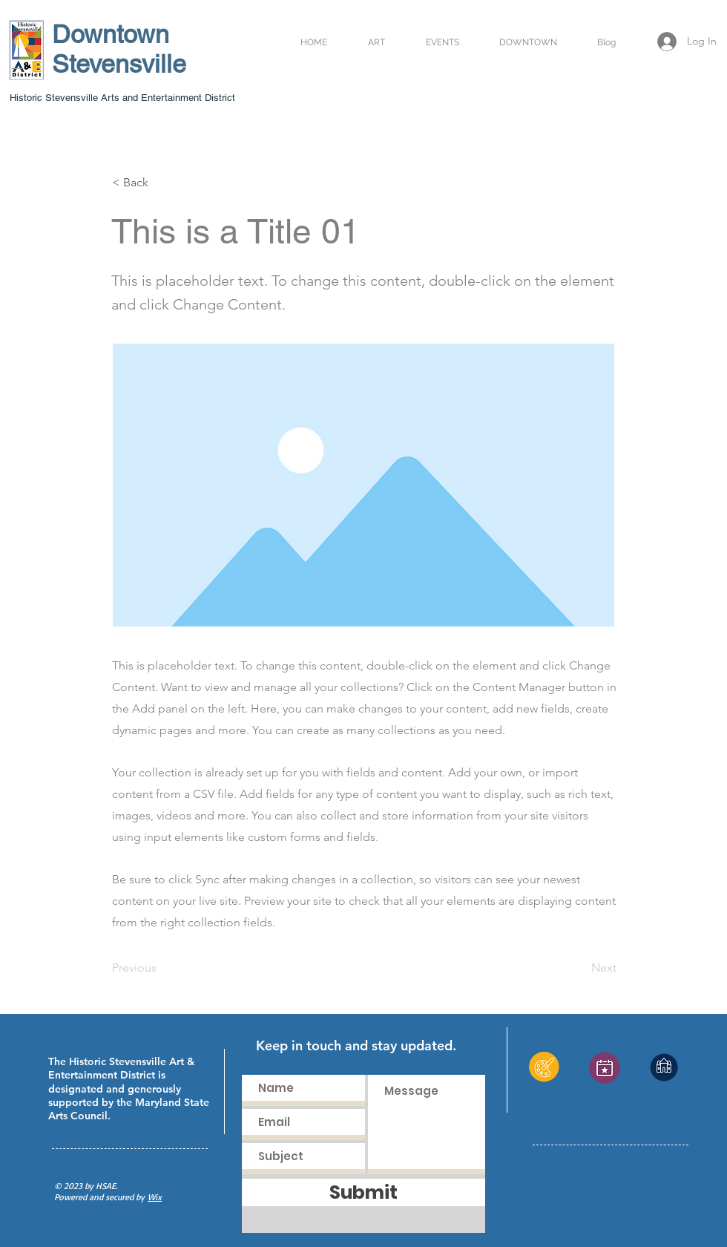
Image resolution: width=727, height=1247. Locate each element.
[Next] (579, 968)
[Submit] (363, 1192)
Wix (155, 1196)
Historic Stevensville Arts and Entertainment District (122, 97)
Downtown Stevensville (119, 49)
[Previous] (161, 968)
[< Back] (161, 182)
